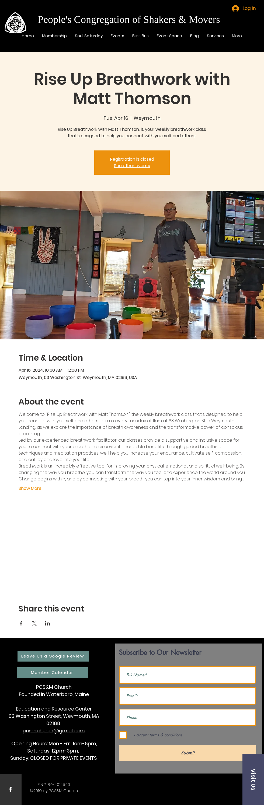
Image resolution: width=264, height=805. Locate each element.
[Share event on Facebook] (21, 623)
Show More (30, 488)
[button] (253, 779)
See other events (132, 166)
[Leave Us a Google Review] (53, 656)
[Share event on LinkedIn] (47, 623)
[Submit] (187, 753)
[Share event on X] (34, 623)
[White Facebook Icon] (10, 789)
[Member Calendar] (52, 672)
